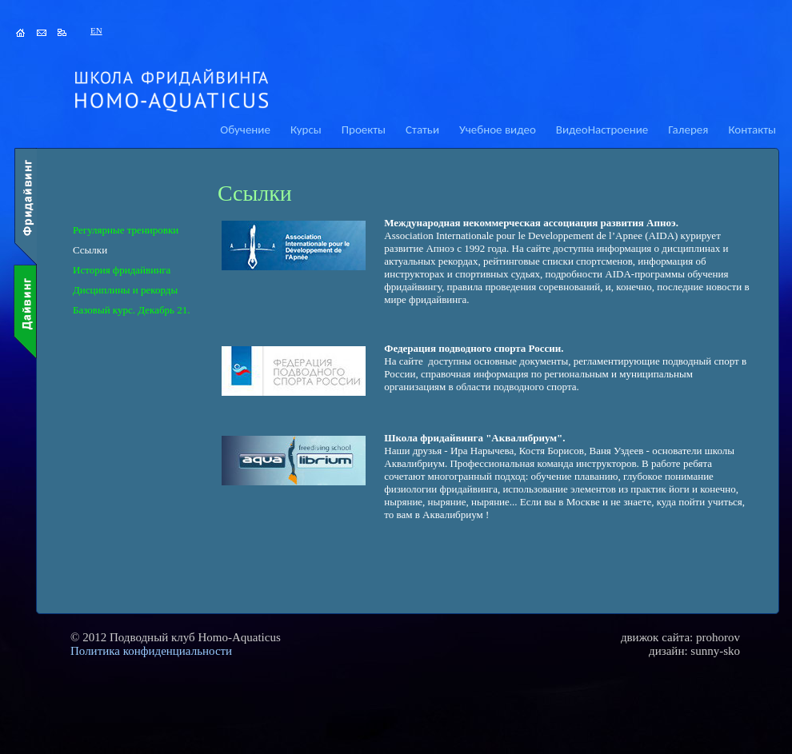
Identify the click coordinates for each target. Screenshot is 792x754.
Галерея (688, 129)
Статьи (422, 129)
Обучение (245, 129)
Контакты (752, 129)
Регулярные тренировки (125, 230)
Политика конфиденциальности (151, 650)
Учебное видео (497, 129)
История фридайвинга (121, 270)
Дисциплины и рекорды (125, 290)
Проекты (364, 129)
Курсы (306, 129)
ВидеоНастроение (602, 129)
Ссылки (90, 250)
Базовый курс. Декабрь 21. (131, 310)
